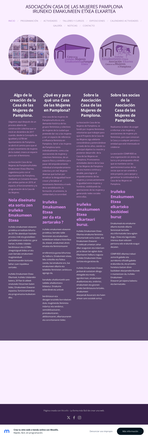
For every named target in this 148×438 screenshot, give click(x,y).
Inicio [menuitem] (11, 20)
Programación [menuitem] (29, 20)
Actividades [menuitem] (50, 20)
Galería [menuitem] (57, 25)
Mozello (65, 410)
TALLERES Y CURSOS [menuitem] (73, 20)
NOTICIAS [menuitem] (72, 25)
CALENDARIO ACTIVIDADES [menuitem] (124, 20)
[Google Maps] (74, 375)
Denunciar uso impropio (101, 431)
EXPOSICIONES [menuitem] (97, 20)
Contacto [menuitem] (89, 25)
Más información (130, 431)
